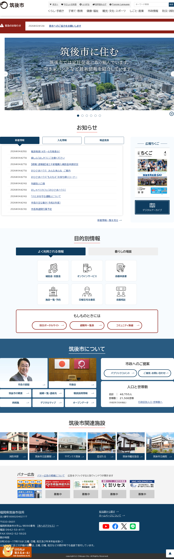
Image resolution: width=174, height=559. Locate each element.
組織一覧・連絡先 (48, 393)
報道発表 (104, 140)
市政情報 (153, 11)
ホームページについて (110, 515)
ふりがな (85, 4)
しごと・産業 (137, 11)
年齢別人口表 (38, 183)
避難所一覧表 (87, 325)
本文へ (55, 4)
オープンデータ (80, 403)
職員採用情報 (81, 393)
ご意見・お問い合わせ (155, 373)
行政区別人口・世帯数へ (150, 402)
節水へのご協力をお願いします (65, 26)
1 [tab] (78, 116)
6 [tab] (100, 116)
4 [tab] (91, 116)
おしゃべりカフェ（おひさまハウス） (48, 190)
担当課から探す (107, 512)
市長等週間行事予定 (41, 209)
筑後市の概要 (16, 393)
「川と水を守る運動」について (46, 196)
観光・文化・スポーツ (114, 11)
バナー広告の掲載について (51, 475)
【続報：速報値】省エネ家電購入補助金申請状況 (54, 164)
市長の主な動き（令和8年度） (46, 203)
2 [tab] (82, 116)
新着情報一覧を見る (107, 220)
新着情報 (19, 140)
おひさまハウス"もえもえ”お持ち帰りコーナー (54, 177)
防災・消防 (168, 11)
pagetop (170, 553)
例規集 (15, 403)
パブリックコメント (120, 373)
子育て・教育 (75, 11)
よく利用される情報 (51, 251)
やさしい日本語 (70, 4)
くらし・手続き (56, 11)
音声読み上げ (100, 4)
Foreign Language (121, 4)
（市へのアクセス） (46, 526)
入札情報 (62, 140)
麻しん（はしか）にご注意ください (48, 158)
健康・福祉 (92, 11)
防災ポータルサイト (49, 325)
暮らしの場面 (123, 251)
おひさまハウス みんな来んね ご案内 (50, 171)
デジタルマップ (48, 403)
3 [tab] (87, 116)
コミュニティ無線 (124, 325)
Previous (5, 74)
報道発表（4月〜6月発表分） (45, 151)
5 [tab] (95, 116)
